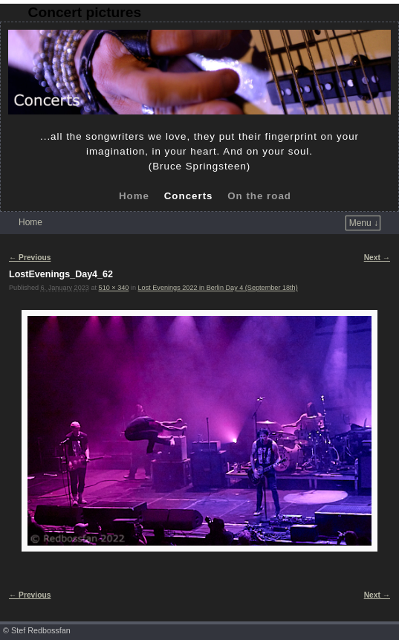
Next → (377, 257)
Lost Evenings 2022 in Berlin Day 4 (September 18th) (218, 287)
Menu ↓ (363, 223)
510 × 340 (114, 287)
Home (134, 195)
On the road (259, 195)
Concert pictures (84, 12)
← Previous (30, 257)
